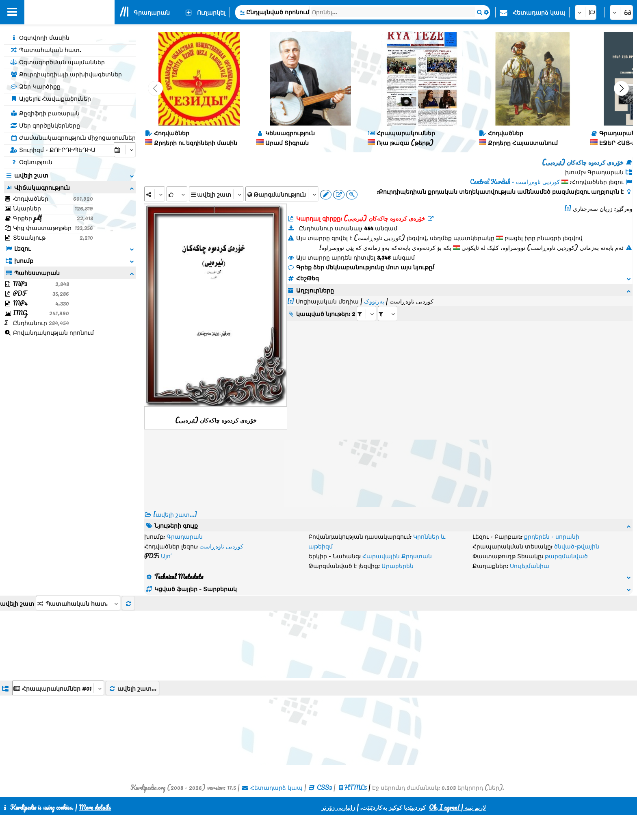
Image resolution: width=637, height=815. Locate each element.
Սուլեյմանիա (529, 565)
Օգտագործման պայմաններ (57, 62)
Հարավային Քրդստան (397, 556)
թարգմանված (566, 556)
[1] (567, 208)
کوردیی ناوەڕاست (221, 546)
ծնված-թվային (576, 546)
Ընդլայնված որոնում (277, 12)
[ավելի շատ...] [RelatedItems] (175, 514)
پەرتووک (374, 301)
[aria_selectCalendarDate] (124, 150)
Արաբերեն (397, 565)
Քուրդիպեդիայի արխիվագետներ (66, 74)
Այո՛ (166, 556)
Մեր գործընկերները (45, 125)
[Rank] (177, 194)
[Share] (155, 194)
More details (95, 807)
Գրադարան (152, 12)
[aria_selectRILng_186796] (387, 313)
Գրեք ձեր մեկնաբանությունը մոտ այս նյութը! (360, 267)
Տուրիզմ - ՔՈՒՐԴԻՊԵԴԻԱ (52, 149)
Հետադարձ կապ (539, 12)
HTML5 (355, 787)
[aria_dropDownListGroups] (58, 688)
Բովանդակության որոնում (49, 332)
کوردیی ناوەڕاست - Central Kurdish (515, 181)
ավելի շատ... (132, 688)
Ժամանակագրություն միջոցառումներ (73, 137)
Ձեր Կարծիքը (35, 86)
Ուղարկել (211, 12)
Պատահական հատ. (45, 49)
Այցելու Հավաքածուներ (50, 98)
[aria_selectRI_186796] (366, 313)
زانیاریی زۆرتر (338, 807)
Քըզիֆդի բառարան (45, 113)
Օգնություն (31, 162)
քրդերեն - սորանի (551, 536)
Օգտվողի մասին (39, 37)
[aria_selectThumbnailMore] (78, 603)
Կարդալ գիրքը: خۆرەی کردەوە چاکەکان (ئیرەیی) (360, 218)
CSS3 (324, 787)
